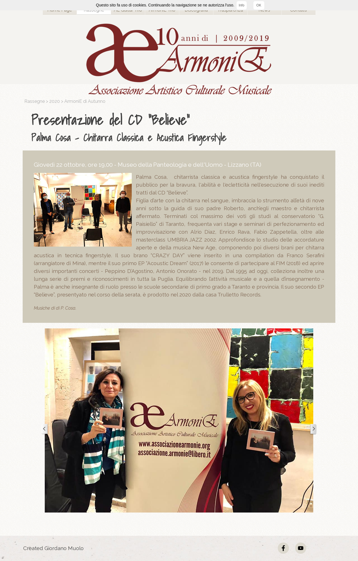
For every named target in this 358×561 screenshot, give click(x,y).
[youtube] (300, 548)
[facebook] (283, 548)
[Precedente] (44, 429)
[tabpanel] (180, 127)
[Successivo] (313, 429)
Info (241, 5)
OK (258, 5)
